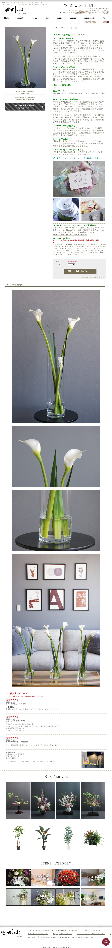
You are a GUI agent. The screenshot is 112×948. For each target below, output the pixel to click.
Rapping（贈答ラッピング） (62, 934)
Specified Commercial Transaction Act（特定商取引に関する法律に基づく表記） (68, 937)
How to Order (74, 12)
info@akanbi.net (100, 8)
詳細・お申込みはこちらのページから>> (70, 235)
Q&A (97, 12)
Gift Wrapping (104, 12)
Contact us (64, 12)
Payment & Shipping (87, 12)
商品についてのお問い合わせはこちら (93, 277)
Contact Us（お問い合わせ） (92, 930)
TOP (29, 930)
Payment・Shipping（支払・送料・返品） (91, 934)
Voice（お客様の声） (43, 930)
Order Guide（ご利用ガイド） (38, 934)
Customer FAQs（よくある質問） (66, 930)
